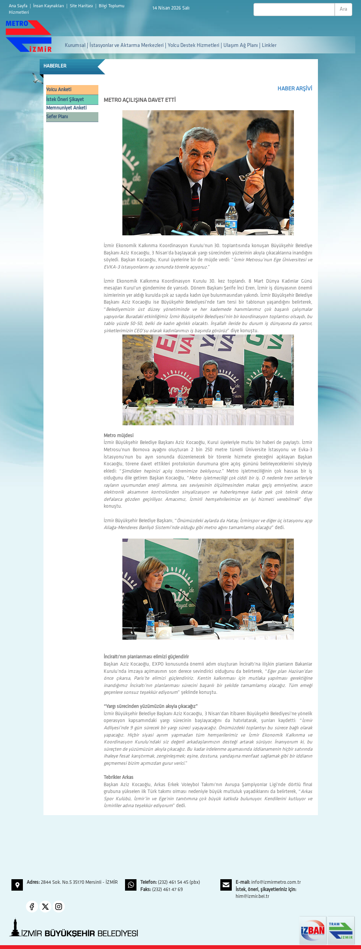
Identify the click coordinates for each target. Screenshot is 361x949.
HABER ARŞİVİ (295, 89)
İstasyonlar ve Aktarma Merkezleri (127, 45)
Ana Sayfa (19, 6)
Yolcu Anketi (58, 89)
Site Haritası (82, 6)
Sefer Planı (57, 116)
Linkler (269, 45)
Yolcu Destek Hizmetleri (193, 45)
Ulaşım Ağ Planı (240, 45)
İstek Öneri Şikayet (65, 99)
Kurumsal (75, 45)
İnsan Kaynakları (49, 6)
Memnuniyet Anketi (66, 108)
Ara (343, 9)
